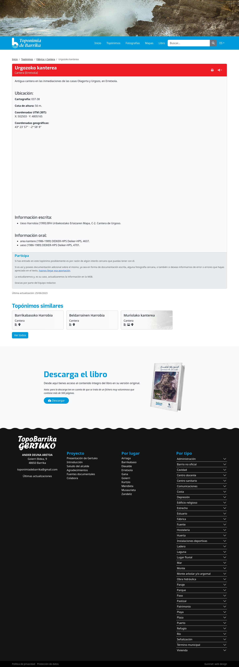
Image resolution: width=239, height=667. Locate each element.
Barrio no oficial (187, 464)
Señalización (184, 639)
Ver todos (20, 335)
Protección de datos (48, 664)
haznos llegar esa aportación (54, 270)
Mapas (149, 43)
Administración (186, 459)
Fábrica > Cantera (46, 59)
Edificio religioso (187, 502)
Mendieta (127, 486)
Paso (180, 595)
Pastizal (181, 601)
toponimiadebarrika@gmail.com (37, 469)
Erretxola (127, 470)
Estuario (182, 513)
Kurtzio (125, 482)
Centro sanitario (187, 481)
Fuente (181, 524)
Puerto (181, 623)
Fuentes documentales (81, 474)
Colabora (72, 478)
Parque (181, 590)
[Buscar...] (189, 43)
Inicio (97, 43)
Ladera (181, 546)
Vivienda (182, 650)
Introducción (75, 462)
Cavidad (182, 470)
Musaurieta (128, 490)
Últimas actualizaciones (37, 476)
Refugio (182, 628)
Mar (179, 563)
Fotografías (133, 43)
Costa (180, 491)
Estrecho (182, 508)
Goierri (125, 478)
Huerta (181, 535)
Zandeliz (126, 494)
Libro (162, 43)
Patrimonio (184, 606)
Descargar (56, 400)
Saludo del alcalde (78, 466)
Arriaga (126, 458)
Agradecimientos (77, 470)
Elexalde (126, 466)
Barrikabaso (128, 462)
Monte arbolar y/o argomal (194, 574)
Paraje (181, 584)
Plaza (180, 617)
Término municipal (188, 645)
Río (179, 634)
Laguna (181, 552)
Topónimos (113, 43)
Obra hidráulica (186, 579)
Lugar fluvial (184, 557)
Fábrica (181, 519)
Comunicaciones (187, 486)
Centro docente (186, 475)
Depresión (183, 497)
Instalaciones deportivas (192, 541)
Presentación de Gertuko (82, 458)
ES (220, 43)
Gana (124, 474)
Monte (181, 568)
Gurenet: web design (215, 664)
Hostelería (183, 530)
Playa (180, 612)
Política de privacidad (23, 664)
